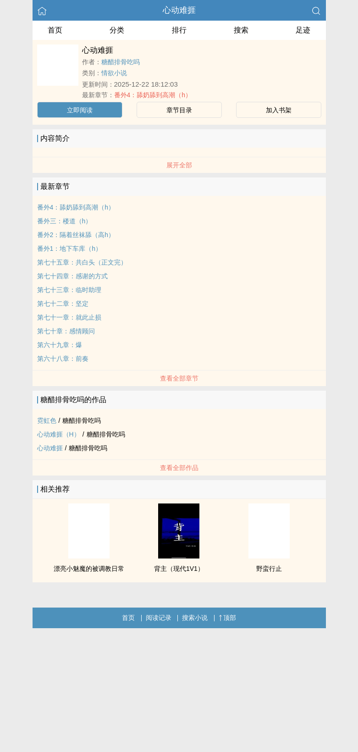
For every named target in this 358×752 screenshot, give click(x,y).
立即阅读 (80, 110)
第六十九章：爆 (59, 344)
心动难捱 (179, 10)
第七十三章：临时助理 (69, 289)
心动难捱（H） (58, 434)
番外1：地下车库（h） (69, 248)
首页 (55, 30)
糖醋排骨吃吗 (120, 62)
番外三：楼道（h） (64, 221)
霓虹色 (46, 420)
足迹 (303, 30)
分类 (117, 30)
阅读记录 (158, 617)
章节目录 (179, 110)
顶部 (227, 617)
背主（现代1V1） (179, 568)
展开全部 (179, 165)
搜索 (241, 30)
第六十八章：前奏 (62, 358)
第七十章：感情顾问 (66, 331)
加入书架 (279, 110)
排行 (179, 30)
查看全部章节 (179, 378)
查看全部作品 (179, 467)
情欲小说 (114, 73)
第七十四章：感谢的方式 (72, 276)
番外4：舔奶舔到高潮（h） (153, 95)
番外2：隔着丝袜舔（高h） (76, 234)
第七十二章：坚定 (62, 303)
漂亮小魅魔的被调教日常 (89, 568)
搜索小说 (195, 617)
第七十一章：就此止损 (69, 317)
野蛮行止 (269, 568)
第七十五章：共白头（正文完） (82, 262)
